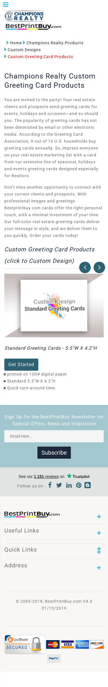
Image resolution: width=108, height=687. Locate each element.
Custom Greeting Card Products (38, 56)
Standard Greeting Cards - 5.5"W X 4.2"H (50, 348)
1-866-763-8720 (72, 29)
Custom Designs (22, 49)
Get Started (21, 364)
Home (14, 43)
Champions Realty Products (53, 43)
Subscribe (54, 452)
